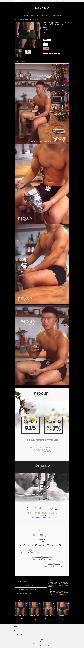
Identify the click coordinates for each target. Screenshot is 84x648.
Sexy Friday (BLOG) (57, 15)
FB (65, 594)
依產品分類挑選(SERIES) (45, 15)
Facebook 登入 (61, 1)
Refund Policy (47, 645)
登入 (52, 1)
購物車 (68, 1)
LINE (63, 594)
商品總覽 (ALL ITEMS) (34, 15)
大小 (44, 37)
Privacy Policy (42, 645)
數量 (44, 42)
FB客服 (14, 630)
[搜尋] (18, 1)
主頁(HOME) (25, 15)
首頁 (15, 19)
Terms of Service (36, 645)
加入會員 (56, 1)
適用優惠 (44, 32)
